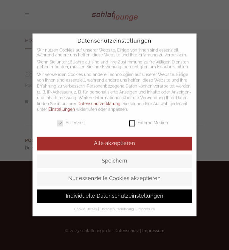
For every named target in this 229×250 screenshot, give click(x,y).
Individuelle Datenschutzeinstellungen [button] (114, 191)
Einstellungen (61, 104)
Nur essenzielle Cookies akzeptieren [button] (114, 173)
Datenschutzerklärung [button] (117, 204)
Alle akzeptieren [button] (114, 138)
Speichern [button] (114, 156)
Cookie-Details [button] (86, 204)
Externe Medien (148, 117)
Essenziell (71, 117)
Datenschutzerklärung (99, 98)
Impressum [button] (146, 204)
